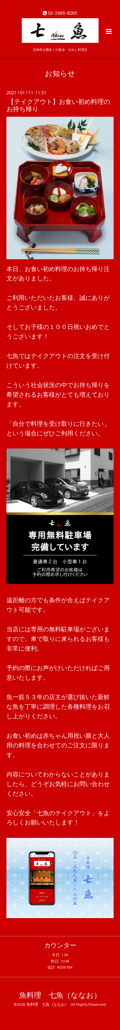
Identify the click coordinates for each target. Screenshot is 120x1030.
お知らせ (60, 73)
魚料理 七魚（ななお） (60, 995)
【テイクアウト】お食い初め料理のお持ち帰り (58, 106)
